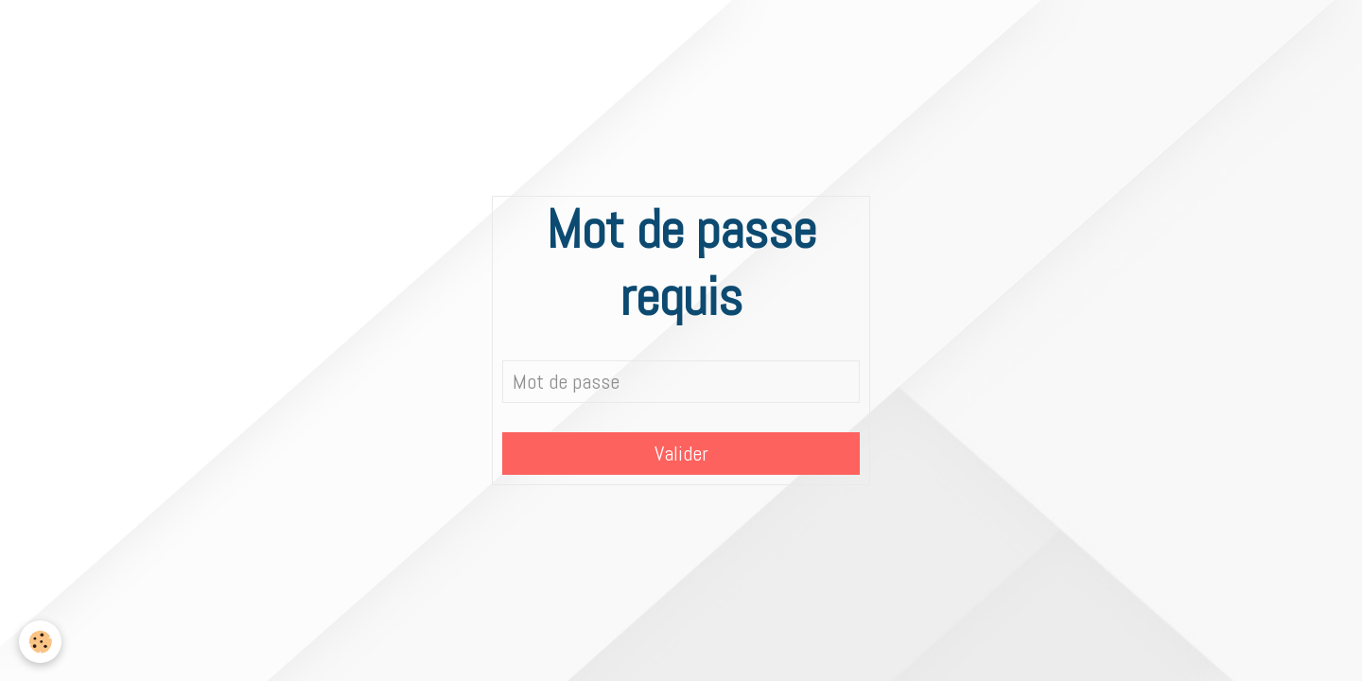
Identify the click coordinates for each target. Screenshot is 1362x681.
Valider (681, 453)
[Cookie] (40, 641)
